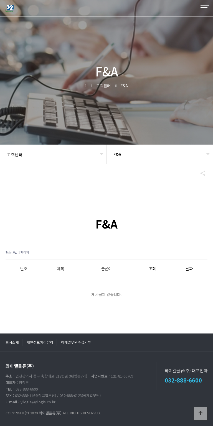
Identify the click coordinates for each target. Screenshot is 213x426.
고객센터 (14, 154)
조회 (152, 268)
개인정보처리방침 (40, 342)
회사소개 (12, 342)
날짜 (189, 268)
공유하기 (200, 173)
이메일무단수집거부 (76, 342)
